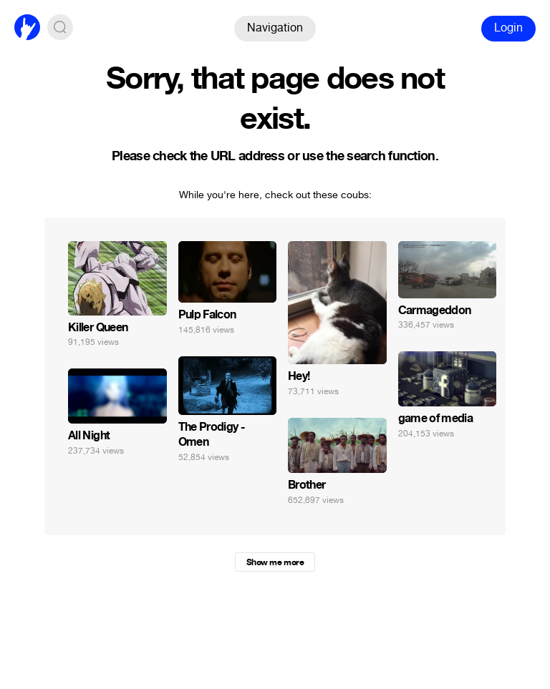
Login (508, 27)
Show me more (275, 562)
